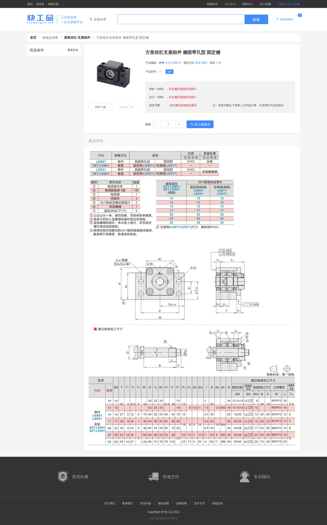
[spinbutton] (168, 124)
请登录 (40, 4)
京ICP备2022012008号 (163, 518)
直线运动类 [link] (50, 37)
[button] (157, 124)
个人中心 (230, 4)
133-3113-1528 (289, 4)
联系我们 (127, 503)
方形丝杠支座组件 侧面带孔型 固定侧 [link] (122, 37)
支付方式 (199, 503)
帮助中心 (247, 4)
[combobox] (193, 19)
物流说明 (163, 503)
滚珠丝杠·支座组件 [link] (77, 37)
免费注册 (53, 4)
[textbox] (181, 19)
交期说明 (181, 503)
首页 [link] (33, 37)
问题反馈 (217, 503)
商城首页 (212, 4)
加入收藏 (265, 4)
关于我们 (109, 503)
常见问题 (145, 503)
